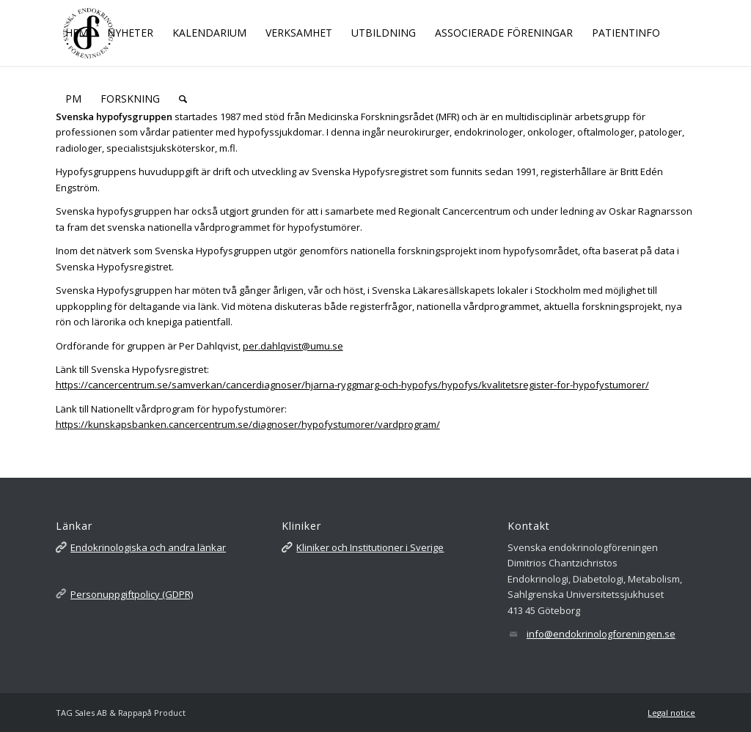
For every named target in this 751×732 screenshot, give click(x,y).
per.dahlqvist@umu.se (293, 345)
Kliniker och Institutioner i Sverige (370, 547)
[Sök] (183, 99)
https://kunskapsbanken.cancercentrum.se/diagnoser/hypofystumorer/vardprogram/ (248, 424)
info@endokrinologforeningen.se (601, 633)
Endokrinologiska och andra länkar (148, 547)
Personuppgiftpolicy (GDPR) (131, 594)
